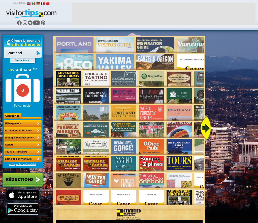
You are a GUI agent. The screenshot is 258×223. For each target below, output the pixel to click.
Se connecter (23, 105)
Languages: (19, 2)
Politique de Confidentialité (22, 164)
